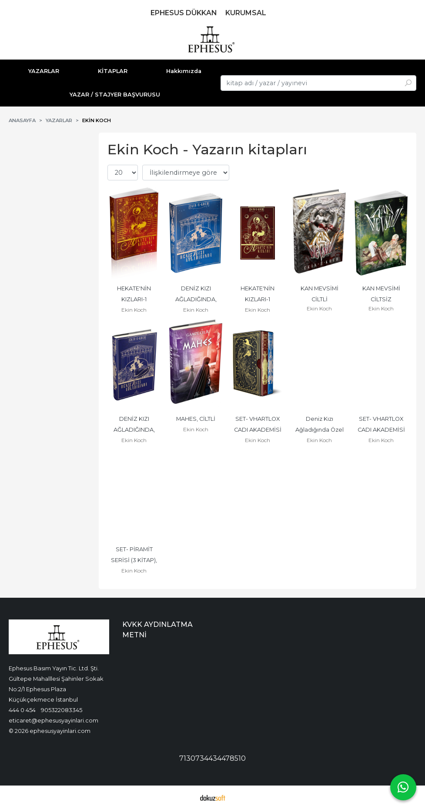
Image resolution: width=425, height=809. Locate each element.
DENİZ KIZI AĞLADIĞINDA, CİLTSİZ (196, 299)
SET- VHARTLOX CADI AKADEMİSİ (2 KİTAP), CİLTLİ (258, 430)
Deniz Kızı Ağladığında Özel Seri (320, 430)
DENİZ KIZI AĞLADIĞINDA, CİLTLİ (135, 430)
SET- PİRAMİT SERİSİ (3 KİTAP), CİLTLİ (134, 560)
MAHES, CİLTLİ (195, 419)
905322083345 (61, 709)
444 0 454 (22, 709)
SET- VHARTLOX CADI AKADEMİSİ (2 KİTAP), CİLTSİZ (381, 430)
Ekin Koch (134, 309)
